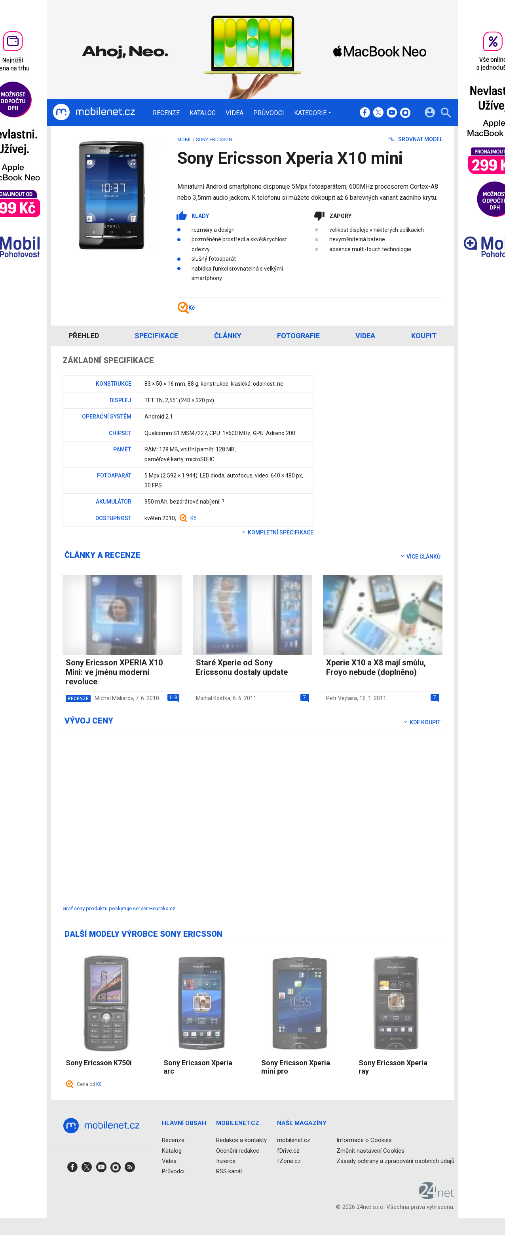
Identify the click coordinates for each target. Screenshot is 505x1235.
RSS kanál (229, 1171)
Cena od (89, 1084)
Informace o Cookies (364, 1140)
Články (227, 335)
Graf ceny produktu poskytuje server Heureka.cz (119, 908)
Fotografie (298, 335)
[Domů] (94, 112)
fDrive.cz (288, 1150)
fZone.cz (289, 1161)
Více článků (420, 556)
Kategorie (310, 112)
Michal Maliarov (114, 698)
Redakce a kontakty (241, 1140)
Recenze (166, 113)
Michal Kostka (213, 698)
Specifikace (156, 335)
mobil (184, 139)
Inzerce (225, 1161)
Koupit (424, 335)
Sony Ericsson (214, 139)
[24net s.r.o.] (436, 1196)
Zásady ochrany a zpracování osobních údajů (395, 1161)
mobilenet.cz (293, 1140)
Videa (234, 113)
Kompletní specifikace (277, 532)
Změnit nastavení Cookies (370, 1150)
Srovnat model (415, 139)
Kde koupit (421, 722)
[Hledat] (446, 113)
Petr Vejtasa (341, 698)
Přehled (83, 335)
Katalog (203, 113)
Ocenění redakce (237, 1150)
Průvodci (268, 113)
